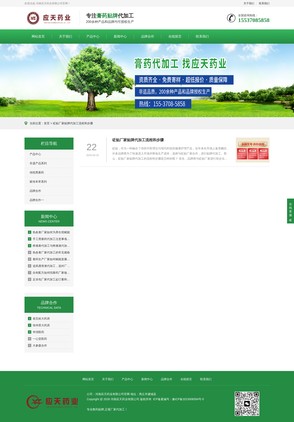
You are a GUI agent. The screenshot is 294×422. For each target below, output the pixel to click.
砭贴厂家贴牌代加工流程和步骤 (138, 140)
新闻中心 (120, 36)
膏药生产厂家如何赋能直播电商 (49, 259)
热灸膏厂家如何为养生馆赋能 (49, 232)
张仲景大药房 (39, 325)
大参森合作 (37, 345)
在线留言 (175, 36)
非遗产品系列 (38, 163)
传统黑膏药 (37, 172)
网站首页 (38, 36)
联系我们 (264, 3)
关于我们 (249, 3)
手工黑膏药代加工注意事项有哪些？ (49, 239)
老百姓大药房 (39, 318)
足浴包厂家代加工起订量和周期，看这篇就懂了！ (49, 279)
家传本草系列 (38, 181)
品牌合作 (147, 36)
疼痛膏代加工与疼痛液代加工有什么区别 (49, 245)
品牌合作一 (37, 200)
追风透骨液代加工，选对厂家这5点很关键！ (49, 266)
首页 (47, 123)
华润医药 (36, 332)
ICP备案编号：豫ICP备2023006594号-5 (178, 399)
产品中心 (92, 36)
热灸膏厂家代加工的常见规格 (49, 252)
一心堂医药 (37, 338)
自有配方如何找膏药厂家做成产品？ (49, 272)
